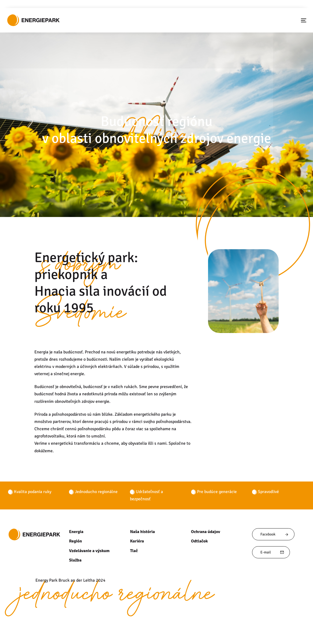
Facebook (274, 534)
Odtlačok (199, 541)
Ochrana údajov (205, 531)
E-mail (272, 552)
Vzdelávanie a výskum (89, 550)
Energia (76, 531)
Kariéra (136, 541)
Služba (75, 560)
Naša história (142, 531)
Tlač (134, 550)
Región (75, 541)
